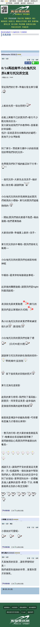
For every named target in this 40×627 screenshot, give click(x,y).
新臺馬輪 (35, 21)
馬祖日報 (20, 18)
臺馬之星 (7, 24)
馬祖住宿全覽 (16, 27)
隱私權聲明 (23, 607)
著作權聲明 (32, 607)
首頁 (5, 18)
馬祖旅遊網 (12, 18)
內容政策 (14, 607)
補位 (33, 18)
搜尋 (29, 21)
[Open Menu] (4, 11)
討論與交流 (15, 32)
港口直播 (14, 24)
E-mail (23, 612)
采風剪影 (24, 32)
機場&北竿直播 (21, 21)
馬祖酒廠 (22, 24)
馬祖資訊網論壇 (6, 32)
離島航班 (4, 21)
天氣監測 (25, 27)
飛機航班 (28, 18)
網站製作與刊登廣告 (13, 612)
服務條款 (7, 607)
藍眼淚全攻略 (31, 24)
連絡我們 (30, 612)
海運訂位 (12, 21)
